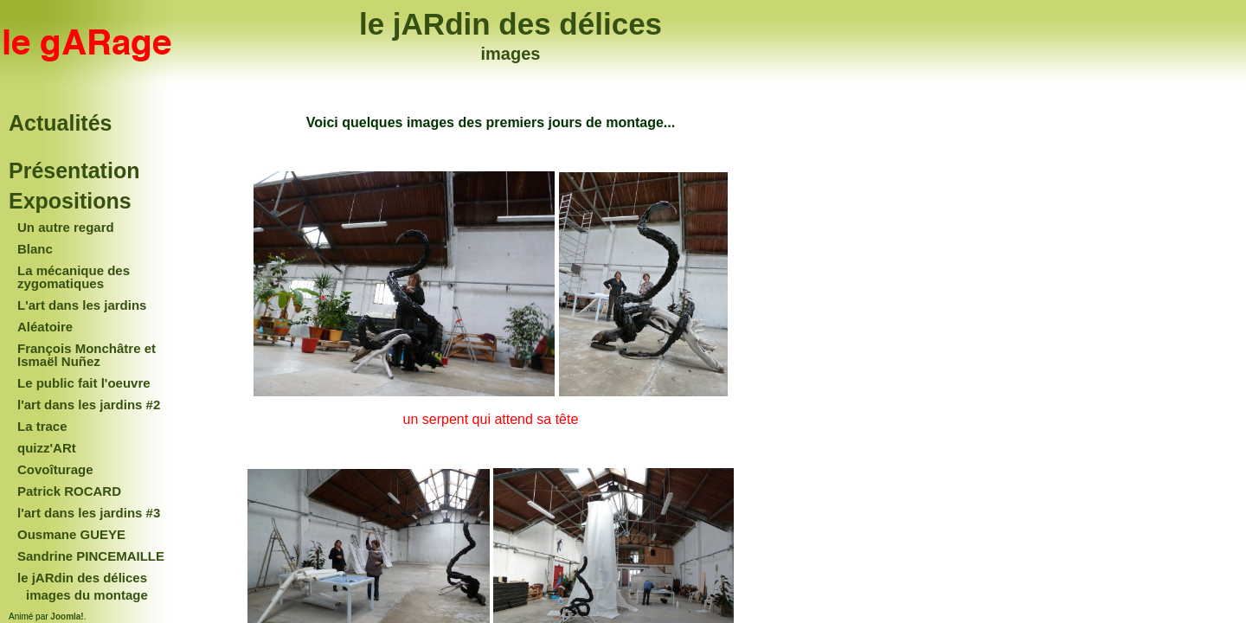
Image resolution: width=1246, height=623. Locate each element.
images (511, 53)
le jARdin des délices (510, 24)
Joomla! (66, 616)
